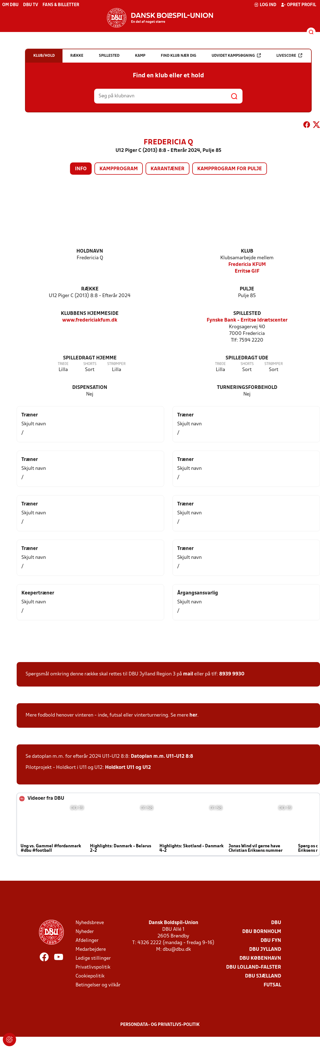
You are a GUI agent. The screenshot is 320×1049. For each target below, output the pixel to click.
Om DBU (10, 5)
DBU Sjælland (263, 976)
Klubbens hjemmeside (90, 313)
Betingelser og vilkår (98, 985)
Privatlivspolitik (93, 967)
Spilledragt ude (247, 358)
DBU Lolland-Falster (253, 967)
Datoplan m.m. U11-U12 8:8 (162, 756)
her (193, 715)
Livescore (289, 55)
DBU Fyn (271, 940)
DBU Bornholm (261, 931)
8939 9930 (231, 674)
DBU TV (30, 5)
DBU (276, 922)
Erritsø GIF (247, 271)
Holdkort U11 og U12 (128, 767)
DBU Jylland (265, 949)
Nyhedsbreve (90, 922)
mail (188, 674)
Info (81, 169)
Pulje (247, 289)
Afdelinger (87, 940)
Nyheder (85, 931)
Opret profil (298, 4)
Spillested (247, 313)
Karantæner (167, 169)
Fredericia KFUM (247, 264)
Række (90, 289)
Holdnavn (89, 251)
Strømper (116, 364)
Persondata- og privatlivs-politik (160, 1025)
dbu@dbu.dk (177, 949)
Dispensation (89, 387)
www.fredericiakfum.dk (89, 320)
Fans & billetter (60, 5)
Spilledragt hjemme (90, 358)
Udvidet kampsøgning (236, 55)
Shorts (89, 364)
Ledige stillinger (93, 958)
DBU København (260, 958)
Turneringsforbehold (247, 387)
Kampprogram (118, 169)
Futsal (272, 985)
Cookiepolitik (90, 976)
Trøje (63, 364)
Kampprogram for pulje (229, 169)
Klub (247, 251)
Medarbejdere (91, 949)
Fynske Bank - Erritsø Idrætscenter (247, 320)
